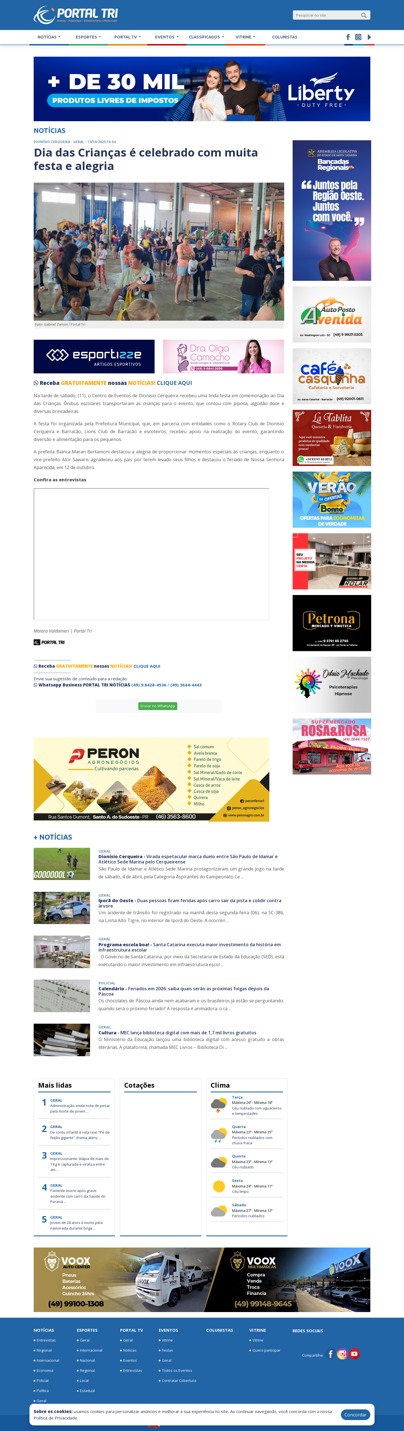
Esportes (87, 1330)
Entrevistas (45, 1340)
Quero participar (265, 1350)
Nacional (86, 1361)
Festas (166, 1350)
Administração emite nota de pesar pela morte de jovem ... (80, 1108)
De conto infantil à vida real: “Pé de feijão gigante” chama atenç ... (80, 1135)
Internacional (46, 1361)
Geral (40, 1401)
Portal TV (131, 1330)
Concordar (356, 1415)
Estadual (86, 1391)
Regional (43, 1350)
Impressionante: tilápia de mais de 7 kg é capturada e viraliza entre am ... (79, 1164)
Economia (43, 1371)
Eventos (128, 1361)
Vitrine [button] (244, 37)
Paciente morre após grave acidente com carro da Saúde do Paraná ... (77, 1196)
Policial (41, 1381)
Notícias (44, 1330)
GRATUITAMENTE (84, 383)
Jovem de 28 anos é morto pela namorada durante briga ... (76, 1225)
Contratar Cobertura (177, 1381)
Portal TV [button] (126, 37)
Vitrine (166, 1340)
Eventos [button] (165, 37)
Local (83, 1381)
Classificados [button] (205, 37)
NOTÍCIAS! (141, 383)
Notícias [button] (48, 37)
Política (41, 1391)
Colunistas (284, 37)
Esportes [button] (87, 37)
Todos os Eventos (175, 1371)
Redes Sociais (308, 1330)
